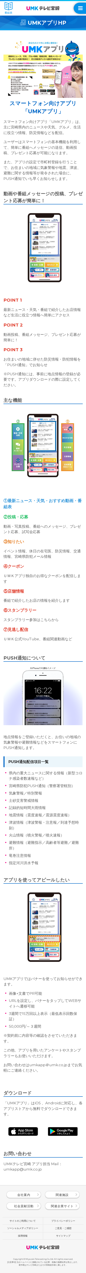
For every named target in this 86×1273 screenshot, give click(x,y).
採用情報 (23, 1235)
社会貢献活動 (24, 1206)
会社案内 (23, 1195)
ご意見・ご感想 (63, 1228)
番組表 (9, 8)
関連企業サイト (62, 1206)
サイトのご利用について (23, 1220)
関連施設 (62, 1195)
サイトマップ (63, 1235)
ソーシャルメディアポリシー (22, 1228)
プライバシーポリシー (63, 1220)
